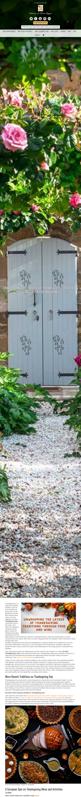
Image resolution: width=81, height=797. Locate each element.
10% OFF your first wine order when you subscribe (40, 27)
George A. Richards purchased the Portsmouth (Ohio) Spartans (41, 697)
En (37, 3)
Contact (37, 35)
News (69, 31)
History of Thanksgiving (25, 657)
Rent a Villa (54, 31)
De (40, 3)
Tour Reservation (40, 23)
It (35, 3)
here (36, 795)
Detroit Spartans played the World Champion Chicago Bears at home (49, 696)
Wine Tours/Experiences (25, 31)
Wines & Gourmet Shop (42, 31)
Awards (63, 31)
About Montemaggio (9, 31)
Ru (43, 3)
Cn (45, 3)
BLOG (74, 31)
